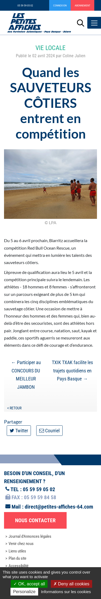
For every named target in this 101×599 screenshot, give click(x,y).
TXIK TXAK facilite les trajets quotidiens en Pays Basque (72, 370)
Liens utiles (17, 551)
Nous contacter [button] (35, 520)
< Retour (14, 408)
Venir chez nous (21, 543)
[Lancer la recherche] (80, 22)
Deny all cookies (71, 584)
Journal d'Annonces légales (30, 536)
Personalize (24, 591)
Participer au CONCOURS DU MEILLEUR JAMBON (26, 375)
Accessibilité (18, 565)
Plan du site (17, 558)
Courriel (49, 430)
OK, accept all (29, 584)
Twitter (19, 430)
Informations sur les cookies (66, 591)
